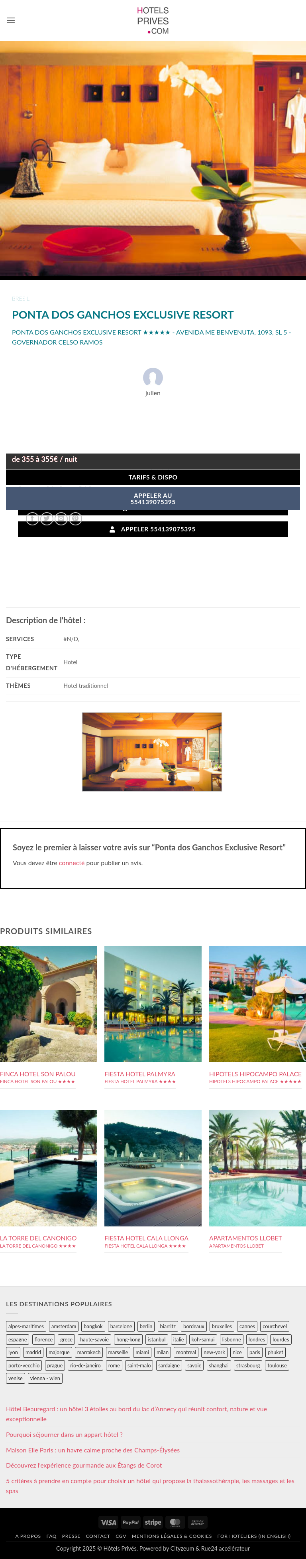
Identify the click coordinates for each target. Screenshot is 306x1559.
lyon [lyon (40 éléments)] (13, 1352)
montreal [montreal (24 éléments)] (186, 1352)
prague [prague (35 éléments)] (55, 1365)
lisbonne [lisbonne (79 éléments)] (231, 1339)
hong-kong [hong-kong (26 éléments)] (128, 1339)
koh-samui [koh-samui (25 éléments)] (203, 1339)
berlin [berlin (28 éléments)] (146, 1326)
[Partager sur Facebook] (32, 518)
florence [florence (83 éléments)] (44, 1339)
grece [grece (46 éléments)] (66, 1339)
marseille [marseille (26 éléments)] (118, 1352)
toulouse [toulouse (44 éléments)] (277, 1365)
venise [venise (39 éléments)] (15, 1378)
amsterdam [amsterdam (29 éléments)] (63, 1326)
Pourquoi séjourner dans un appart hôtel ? (64, 1434)
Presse (71, 1536)
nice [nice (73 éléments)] (237, 1352)
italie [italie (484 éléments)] (178, 1339)
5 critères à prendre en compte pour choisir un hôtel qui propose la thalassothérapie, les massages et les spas (150, 1486)
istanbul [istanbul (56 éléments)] (156, 1339)
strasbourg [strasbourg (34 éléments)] (248, 1365)
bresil (20, 298)
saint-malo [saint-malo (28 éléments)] (139, 1365)
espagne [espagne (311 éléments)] (17, 1339)
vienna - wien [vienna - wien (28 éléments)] (45, 1378)
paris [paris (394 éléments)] (254, 1352)
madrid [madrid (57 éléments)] (33, 1352)
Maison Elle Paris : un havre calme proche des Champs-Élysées (93, 1450)
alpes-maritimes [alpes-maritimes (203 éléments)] (26, 1326)
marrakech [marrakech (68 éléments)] (89, 1352)
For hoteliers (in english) (254, 1536)
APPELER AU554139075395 (153, 498)
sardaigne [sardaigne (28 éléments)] (169, 1365)
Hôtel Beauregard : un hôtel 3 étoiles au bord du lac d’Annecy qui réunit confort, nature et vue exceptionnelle (136, 1414)
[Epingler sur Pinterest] (75, 518)
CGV (121, 1536)
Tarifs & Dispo (152, 477)
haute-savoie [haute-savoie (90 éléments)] (94, 1339)
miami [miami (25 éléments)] (142, 1352)
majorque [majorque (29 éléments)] (59, 1352)
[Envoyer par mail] (61, 518)
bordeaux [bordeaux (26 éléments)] (193, 1326)
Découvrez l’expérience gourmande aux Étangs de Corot (84, 1465)
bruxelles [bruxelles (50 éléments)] (222, 1326)
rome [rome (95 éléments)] (114, 1365)
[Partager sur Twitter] (46, 518)
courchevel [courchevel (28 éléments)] (275, 1326)
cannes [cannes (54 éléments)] (247, 1326)
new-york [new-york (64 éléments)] (214, 1352)
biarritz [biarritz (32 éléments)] (168, 1326)
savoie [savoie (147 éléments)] (194, 1365)
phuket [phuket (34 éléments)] (275, 1352)
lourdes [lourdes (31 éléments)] (281, 1339)
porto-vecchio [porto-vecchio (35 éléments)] (23, 1365)
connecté (72, 862)
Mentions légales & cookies (172, 1536)
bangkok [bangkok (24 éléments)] (93, 1326)
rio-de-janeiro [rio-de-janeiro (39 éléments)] (85, 1365)
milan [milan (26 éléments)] (163, 1352)
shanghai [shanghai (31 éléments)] (219, 1365)
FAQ (51, 1536)
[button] (11, 20)
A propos (28, 1536)
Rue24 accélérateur (225, 1548)
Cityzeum (182, 1548)
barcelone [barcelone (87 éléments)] (121, 1326)
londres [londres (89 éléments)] (257, 1339)
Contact (98, 1536)
